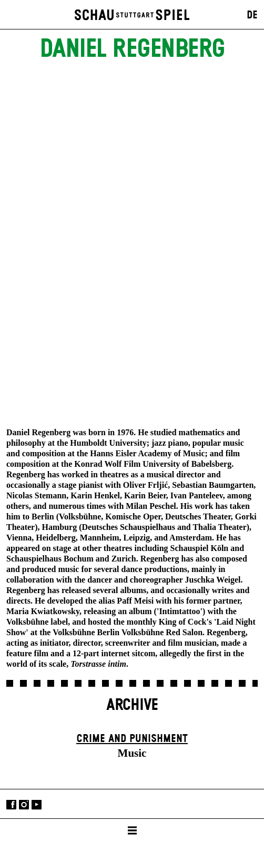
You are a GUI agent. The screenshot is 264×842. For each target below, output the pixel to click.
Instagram (24, 805)
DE (252, 15)
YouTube (37, 805)
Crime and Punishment (132, 739)
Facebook (11, 805)
